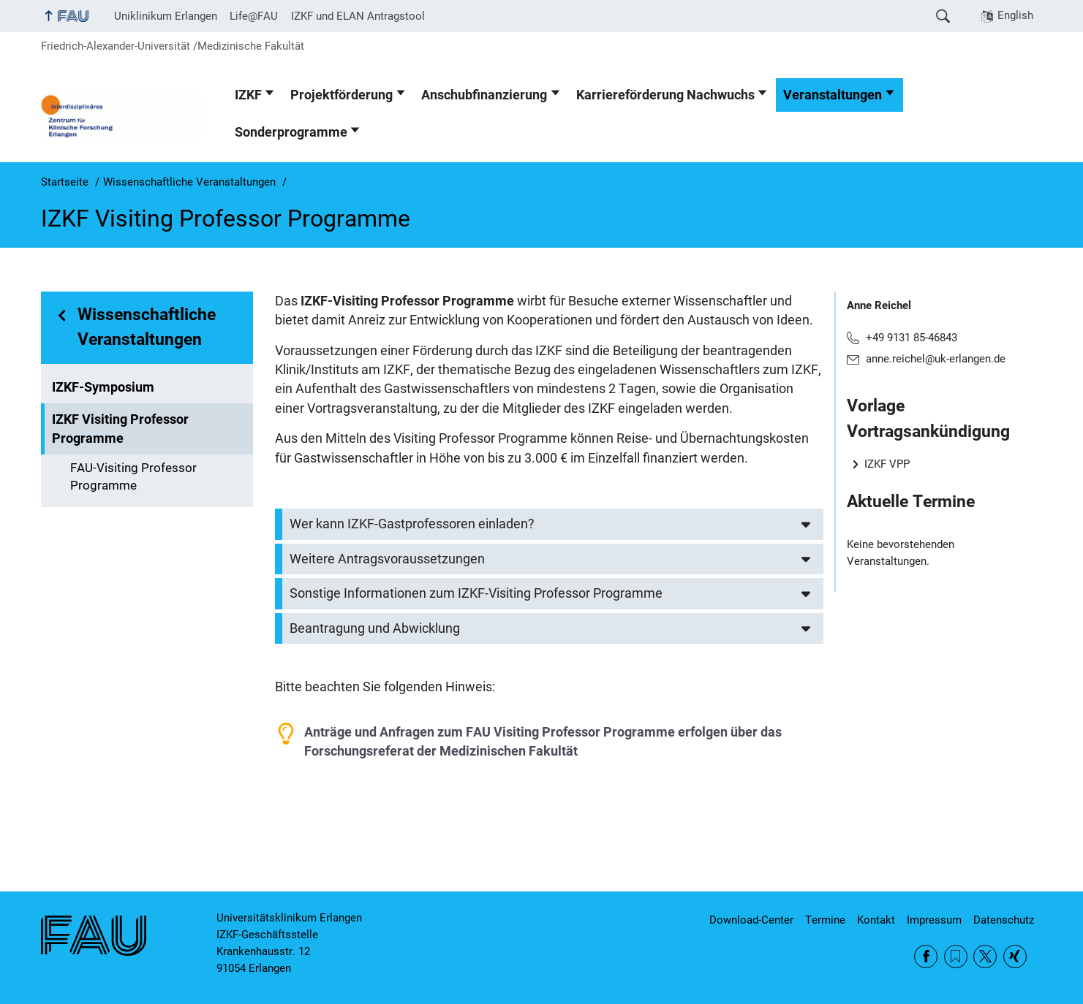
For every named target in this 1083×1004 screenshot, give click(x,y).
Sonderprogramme (291, 132)
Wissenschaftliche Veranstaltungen (147, 327)
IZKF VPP (887, 464)
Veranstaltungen (832, 95)
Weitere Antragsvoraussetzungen (387, 559)
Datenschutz (1003, 920)
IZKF (248, 95)
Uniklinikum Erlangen (165, 16)
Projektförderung (341, 95)
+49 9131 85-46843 (911, 337)
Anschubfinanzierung (484, 95)
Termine (825, 920)
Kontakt (876, 920)
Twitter (985, 956)
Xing (1015, 956)
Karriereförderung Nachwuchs (665, 95)
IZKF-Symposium (103, 387)
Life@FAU (254, 16)
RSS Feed (955, 956)
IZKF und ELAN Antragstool (358, 16)
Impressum (934, 920)
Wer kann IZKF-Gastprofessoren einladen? (412, 524)
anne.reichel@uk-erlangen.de (935, 358)
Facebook (925, 956)
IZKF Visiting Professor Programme (120, 429)
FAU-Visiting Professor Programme (133, 477)
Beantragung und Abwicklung (375, 628)
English (1015, 15)
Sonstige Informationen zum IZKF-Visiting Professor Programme (476, 593)
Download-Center (751, 920)
